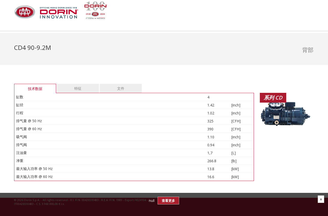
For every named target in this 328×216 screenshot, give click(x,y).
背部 (307, 49)
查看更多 (168, 200)
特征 (77, 88)
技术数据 (35, 88)
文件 (120, 88)
